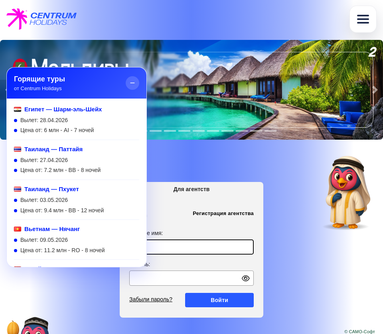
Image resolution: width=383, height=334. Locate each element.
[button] (375, 90)
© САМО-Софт (359, 331)
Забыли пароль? (150, 299)
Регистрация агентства (223, 213)
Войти (219, 300)
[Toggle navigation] (363, 19)
